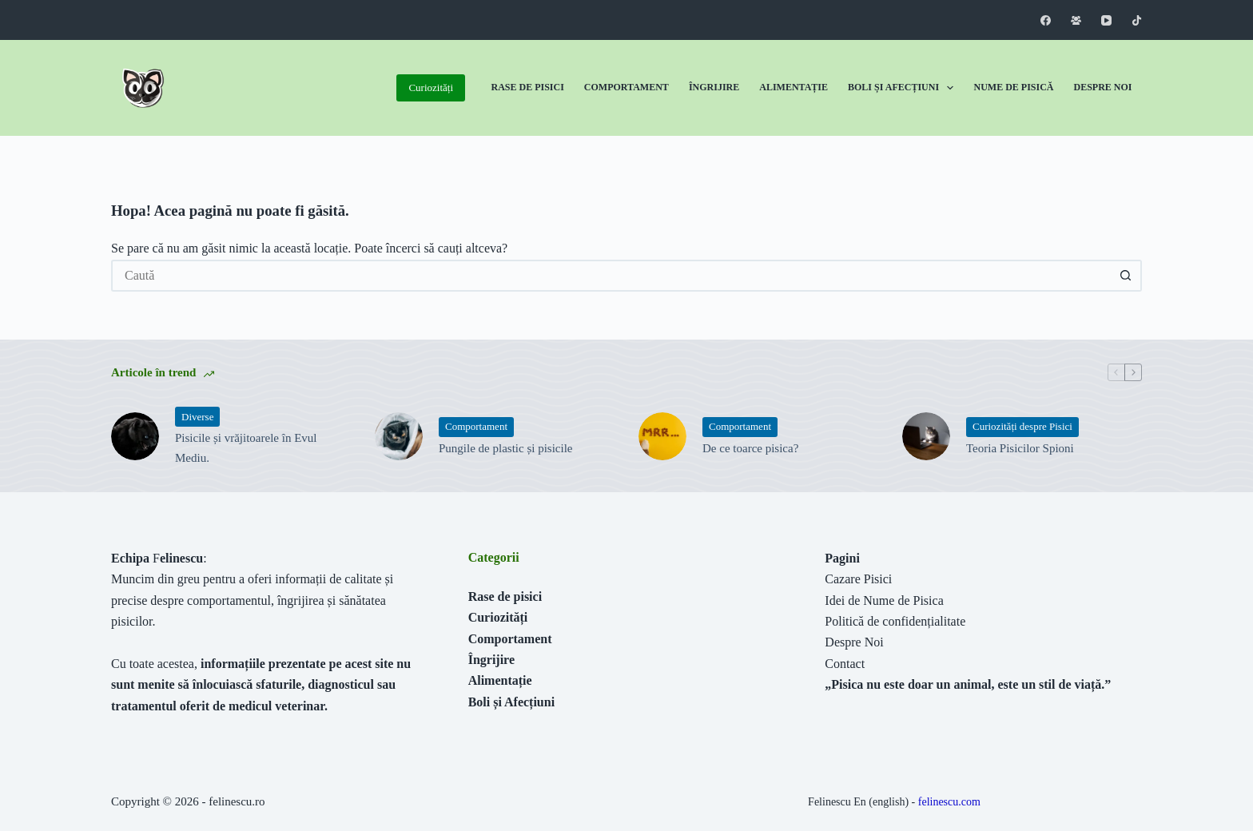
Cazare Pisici (858, 579)
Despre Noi (1102, 87)
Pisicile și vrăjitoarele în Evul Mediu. (245, 447)
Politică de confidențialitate (895, 621)
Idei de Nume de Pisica (884, 600)
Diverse (197, 417)
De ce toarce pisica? (750, 448)
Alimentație (793, 87)
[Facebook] (1045, 20)
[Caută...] (610, 276)
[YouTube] (1106, 20)
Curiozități (430, 87)
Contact (845, 663)
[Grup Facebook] (1076, 20)
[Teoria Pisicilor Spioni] (926, 436)
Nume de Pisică (1013, 87)
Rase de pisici (505, 596)
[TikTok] (1137, 20)
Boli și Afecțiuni (904, 87)
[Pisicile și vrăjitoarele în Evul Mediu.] (135, 436)
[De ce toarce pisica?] (662, 436)
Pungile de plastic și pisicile (505, 448)
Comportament (626, 87)
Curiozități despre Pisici (1022, 426)
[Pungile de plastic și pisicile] (399, 436)
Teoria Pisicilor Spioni (1020, 448)
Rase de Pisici (527, 87)
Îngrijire (714, 87)
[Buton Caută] (1126, 276)
